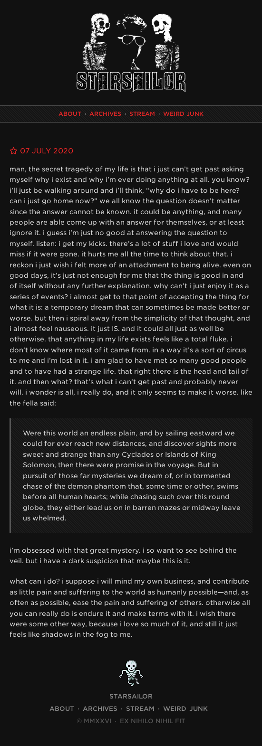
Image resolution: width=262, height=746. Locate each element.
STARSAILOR (131, 696)
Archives (105, 113)
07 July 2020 (41, 151)
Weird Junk (183, 113)
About (69, 113)
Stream (142, 113)
